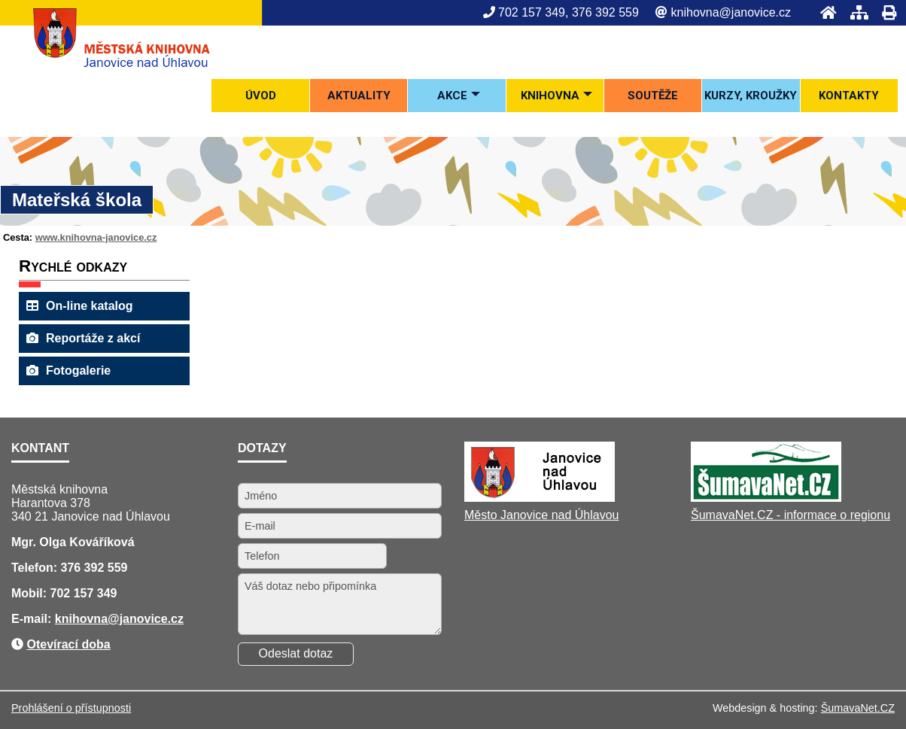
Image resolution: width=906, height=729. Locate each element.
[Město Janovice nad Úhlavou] (539, 497)
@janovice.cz (146, 618)
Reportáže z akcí (83, 338)
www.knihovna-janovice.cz (96, 237)
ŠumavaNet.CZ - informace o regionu (790, 515)
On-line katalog (79, 305)
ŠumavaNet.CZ (858, 708)
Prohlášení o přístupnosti (71, 708)
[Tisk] (884, 12)
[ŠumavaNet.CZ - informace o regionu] (766, 497)
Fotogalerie (68, 370)
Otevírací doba (68, 644)
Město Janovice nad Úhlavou (541, 515)
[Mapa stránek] (855, 12)
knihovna (81, 618)
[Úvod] (824, 12)
